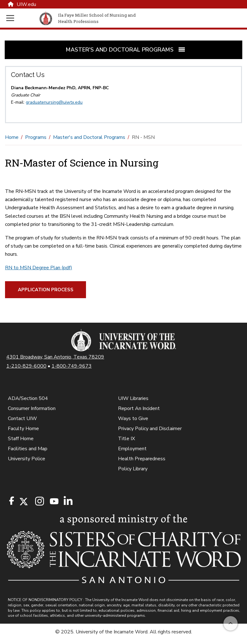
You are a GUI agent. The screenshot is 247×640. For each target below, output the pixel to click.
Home (12, 137)
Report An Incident (139, 408)
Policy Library (133, 468)
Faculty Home (23, 428)
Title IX (126, 438)
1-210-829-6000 (26, 366)
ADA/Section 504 (28, 398)
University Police (26, 458)
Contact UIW (22, 418)
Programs (35, 137)
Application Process (45, 290)
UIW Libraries (133, 398)
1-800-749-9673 (71, 366)
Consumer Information (32, 408)
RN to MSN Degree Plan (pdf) (38, 267)
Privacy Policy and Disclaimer (150, 428)
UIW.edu (22, 4)
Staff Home (21, 438)
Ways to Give (133, 418)
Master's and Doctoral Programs (89, 137)
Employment (132, 448)
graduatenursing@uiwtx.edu (54, 102)
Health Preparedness (141, 458)
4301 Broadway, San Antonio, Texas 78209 (55, 356)
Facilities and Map (27, 448)
